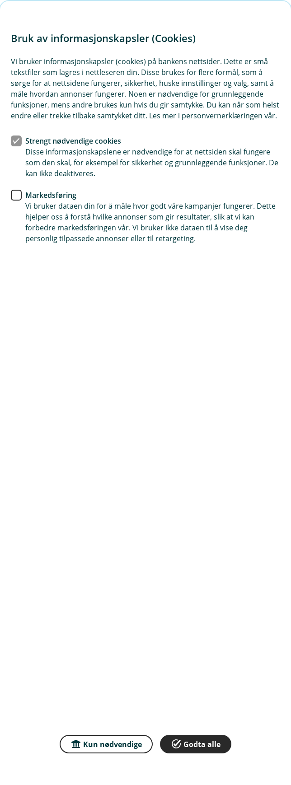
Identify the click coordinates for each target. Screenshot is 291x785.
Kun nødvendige (106, 743)
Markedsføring (50, 195)
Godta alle (196, 743)
